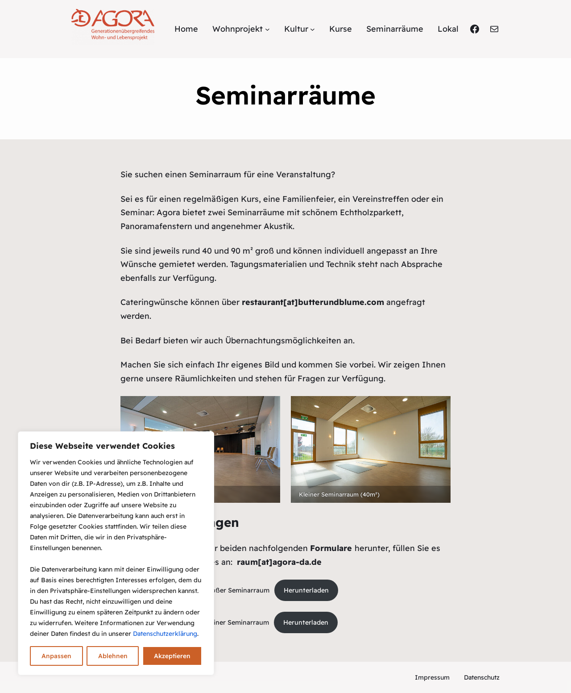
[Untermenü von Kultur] (312, 29)
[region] (116, 553)
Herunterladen (306, 590)
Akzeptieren (172, 656)
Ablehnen (113, 656)
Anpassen (56, 656)
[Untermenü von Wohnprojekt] (267, 29)
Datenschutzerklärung (165, 634)
